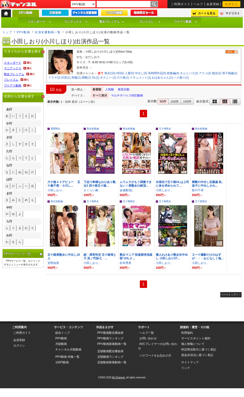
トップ (7, 32)
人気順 (109, 89)
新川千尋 (198, 190)
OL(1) (95, 77)
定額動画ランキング (110, 356)
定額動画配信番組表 (110, 351)
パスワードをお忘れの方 (155, 355)
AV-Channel (18, 4)
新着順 (97, 89)
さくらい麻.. (92, 190)
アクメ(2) (205, 73)
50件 (163, 101)
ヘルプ (198, 4)
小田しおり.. (55, 190)
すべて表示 (100, 95)
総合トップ (62, 332)
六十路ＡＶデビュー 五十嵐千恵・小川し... (63, 183)
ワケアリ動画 (185, 21)
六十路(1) (123, 77)
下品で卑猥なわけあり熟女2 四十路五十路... (100, 183)
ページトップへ (229, 294)
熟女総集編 (93, 128)
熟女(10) (109, 73)
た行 (9, 151)
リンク (185, 368)
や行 (9, 207)
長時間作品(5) (157, 73)
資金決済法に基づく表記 (197, 355)
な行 (9, 165)
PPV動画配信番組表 (110, 332)
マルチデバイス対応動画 (127, 95)
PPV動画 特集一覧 (67, 356)
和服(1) (76, 77)
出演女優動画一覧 (48, 32)
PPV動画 (23, 32)
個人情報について (193, 344)
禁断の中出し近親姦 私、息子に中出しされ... (208, 183)
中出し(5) (141, 73)
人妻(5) (129, 73)
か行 (9, 123)
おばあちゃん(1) (162, 77)
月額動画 (61, 344)
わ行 (9, 235)
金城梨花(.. (127, 190)
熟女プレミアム (111, 21)
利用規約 (187, 332)
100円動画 (62, 362)
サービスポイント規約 (195, 338)
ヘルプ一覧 (146, 332)
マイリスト (232, 13)
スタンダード (39, 21)
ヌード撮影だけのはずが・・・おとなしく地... (207, 256)
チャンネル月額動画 (68, 349)
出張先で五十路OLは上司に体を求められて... (172, 183)
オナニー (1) (108, 77)
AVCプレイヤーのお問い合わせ (157, 346)
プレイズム (150, 21)
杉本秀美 (125, 263)
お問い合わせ (148, 338)
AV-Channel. (118, 377)
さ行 (9, 137)
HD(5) (120, 73)
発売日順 (123, 89)
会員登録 (213, 4)
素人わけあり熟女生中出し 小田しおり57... (172, 256)
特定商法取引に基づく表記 (198, 349)
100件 (175, 101)
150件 (187, 101)
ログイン (231, 4)
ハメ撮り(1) (181, 77)
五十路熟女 (165, 128)
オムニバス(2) (189, 73)
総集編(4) (173, 73)
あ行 (9, 109)
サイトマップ (190, 362)
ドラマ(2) (54, 77)
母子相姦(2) (229, 73)
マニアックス (75, 21)
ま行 (9, 193)
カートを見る (206, 13)
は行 (9, 179)
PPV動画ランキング (110, 338)
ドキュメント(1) (140, 77)
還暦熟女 (55, 128)
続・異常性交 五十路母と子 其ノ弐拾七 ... (100, 256)
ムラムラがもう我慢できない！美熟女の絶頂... (136, 183)
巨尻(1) (66, 77)
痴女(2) (216, 73)
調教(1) (86, 77)
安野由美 (53, 263)
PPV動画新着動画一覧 (111, 344)
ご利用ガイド (180, 4)
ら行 (9, 221)
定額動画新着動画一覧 (111, 362)
